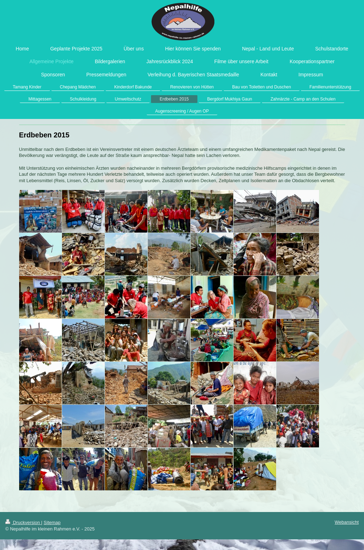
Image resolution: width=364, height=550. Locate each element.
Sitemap (52, 522)
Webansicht (347, 522)
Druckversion (23, 522)
